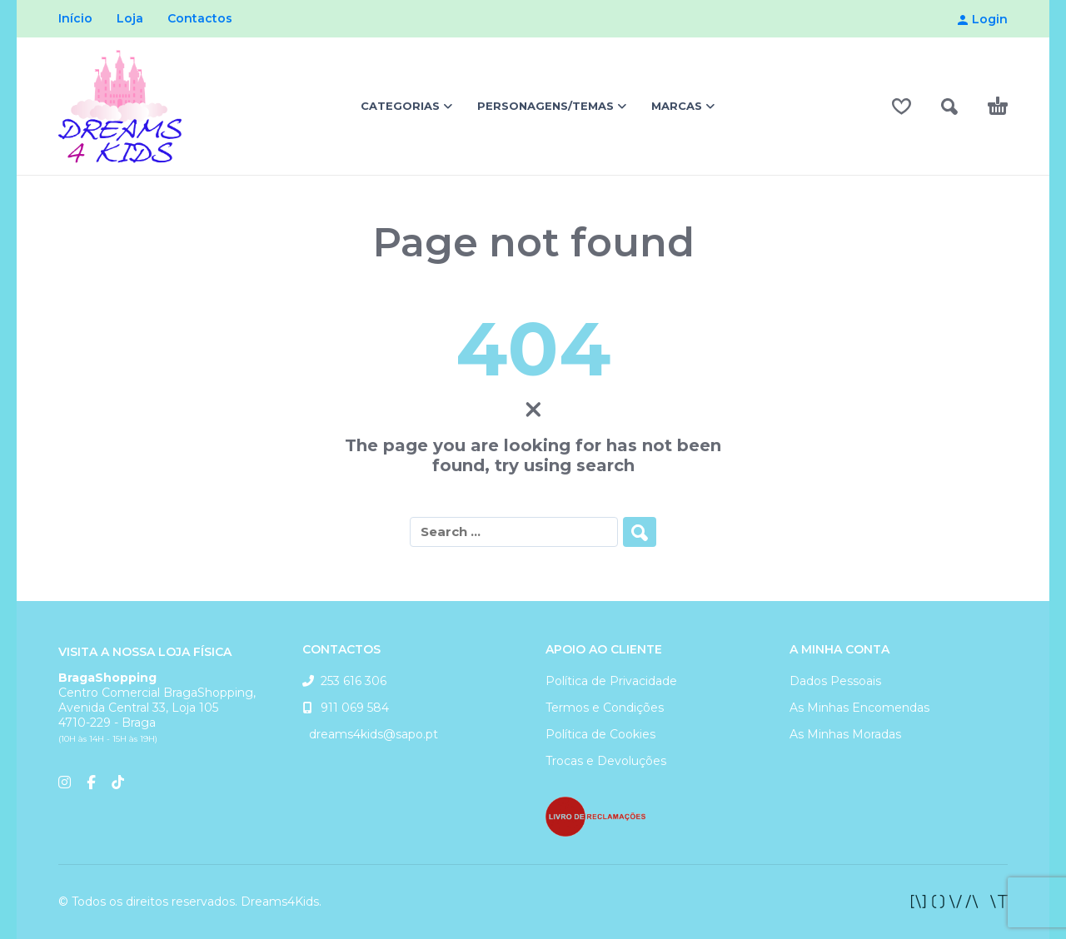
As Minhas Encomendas (859, 707)
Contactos (199, 18)
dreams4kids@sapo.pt (370, 734)
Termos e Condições (604, 707)
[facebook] (959, 901)
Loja (130, 18)
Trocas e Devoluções (605, 760)
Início (75, 18)
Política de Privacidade (611, 680)
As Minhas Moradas (845, 734)
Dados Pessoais (835, 680)
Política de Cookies (600, 734)
